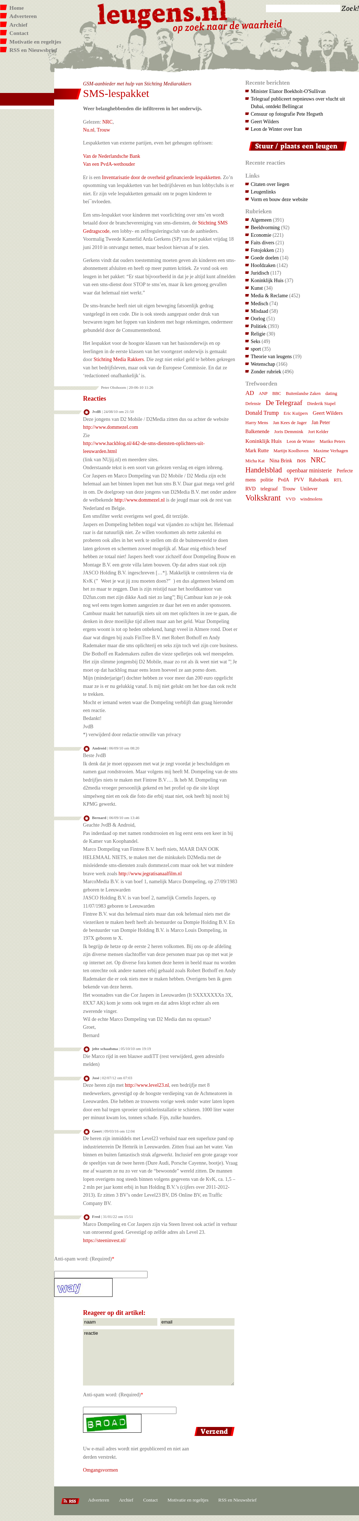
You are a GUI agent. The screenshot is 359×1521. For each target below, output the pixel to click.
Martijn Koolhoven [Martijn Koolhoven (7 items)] (290, 450)
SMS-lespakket (116, 93)
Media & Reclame (269, 295)
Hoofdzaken (263, 265)
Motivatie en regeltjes (35, 42)
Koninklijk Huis (267, 280)
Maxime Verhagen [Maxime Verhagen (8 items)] (330, 450)
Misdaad (259, 311)
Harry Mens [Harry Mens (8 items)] (256, 422)
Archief (18, 25)
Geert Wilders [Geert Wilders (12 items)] (328, 413)
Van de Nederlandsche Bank (111, 156)
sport (256, 349)
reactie (158, 1357)
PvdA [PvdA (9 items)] (283, 479)
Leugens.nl (162, 13)
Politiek (259, 326)
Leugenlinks (263, 192)
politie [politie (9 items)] (267, 479)
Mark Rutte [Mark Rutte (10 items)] (257, 450)
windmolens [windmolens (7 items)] (311, 499)
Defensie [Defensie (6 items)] (253, 403)
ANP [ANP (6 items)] (263, 393)
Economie (261, 235)
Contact (19, 33)
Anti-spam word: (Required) (83, 1259)
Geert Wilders (265, 121)
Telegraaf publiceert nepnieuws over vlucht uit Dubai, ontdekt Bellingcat (298, 102)
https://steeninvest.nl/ (104, 1240)
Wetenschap (263, 364)
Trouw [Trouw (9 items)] (289, 489)
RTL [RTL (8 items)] (338, 479)
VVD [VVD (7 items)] (290, 499)
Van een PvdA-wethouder (109, 164)
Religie (258, 334)
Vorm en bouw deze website (279, 199)
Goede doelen (265, 258)
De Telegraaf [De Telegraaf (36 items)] (284, 402)
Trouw (103, 130)
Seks (256, 341)
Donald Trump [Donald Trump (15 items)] (262, 413)
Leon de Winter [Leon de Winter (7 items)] (300, 441)
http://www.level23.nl (147, 1085)
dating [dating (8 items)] (331, 393)
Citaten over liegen (270, 184)
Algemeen (261, 220)
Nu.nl (89, 130)
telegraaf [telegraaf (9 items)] (269, 489)
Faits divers (262, 242)
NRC (107, 122)
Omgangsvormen (100, 1470)
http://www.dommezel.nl (139, 500)
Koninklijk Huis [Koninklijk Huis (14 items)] (263, 441)
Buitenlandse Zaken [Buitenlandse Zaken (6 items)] (303, 393)
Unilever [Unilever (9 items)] (309, 489)
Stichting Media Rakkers (118, 359)
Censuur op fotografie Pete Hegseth (287, 114)
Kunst (257, 288)
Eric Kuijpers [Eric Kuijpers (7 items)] (296, 413)
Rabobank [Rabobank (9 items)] (319, 479)
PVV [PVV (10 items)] (299, 479)
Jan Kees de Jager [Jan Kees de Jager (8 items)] (290, 422)
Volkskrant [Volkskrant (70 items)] (263, 497)
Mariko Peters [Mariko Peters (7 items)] (332, 441)
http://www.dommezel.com (110, 427)
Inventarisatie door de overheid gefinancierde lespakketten (161, 177)
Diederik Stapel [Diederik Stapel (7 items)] (321, 403)
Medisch (259, 303)
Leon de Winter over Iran (276, 129)
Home (16, 8)
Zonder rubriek (266, 371)
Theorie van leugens (271, 356)
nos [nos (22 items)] (301, 460)
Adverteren (23, 16)
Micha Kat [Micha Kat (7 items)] (255, 460)
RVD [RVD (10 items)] (250, 489)
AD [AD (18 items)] (249, 393)
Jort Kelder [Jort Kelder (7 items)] (318, 431)
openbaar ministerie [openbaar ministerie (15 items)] (309, 470)
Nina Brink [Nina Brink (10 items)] (281, 460)
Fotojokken (262, 250)
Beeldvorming (265, 227)
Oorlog (258, 318)
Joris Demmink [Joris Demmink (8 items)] (288, 431)
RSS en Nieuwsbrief (33, 50)
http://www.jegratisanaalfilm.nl (150, 873)
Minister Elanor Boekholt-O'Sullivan (288, 91)
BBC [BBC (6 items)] (276, 393)
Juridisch (260, 273)
